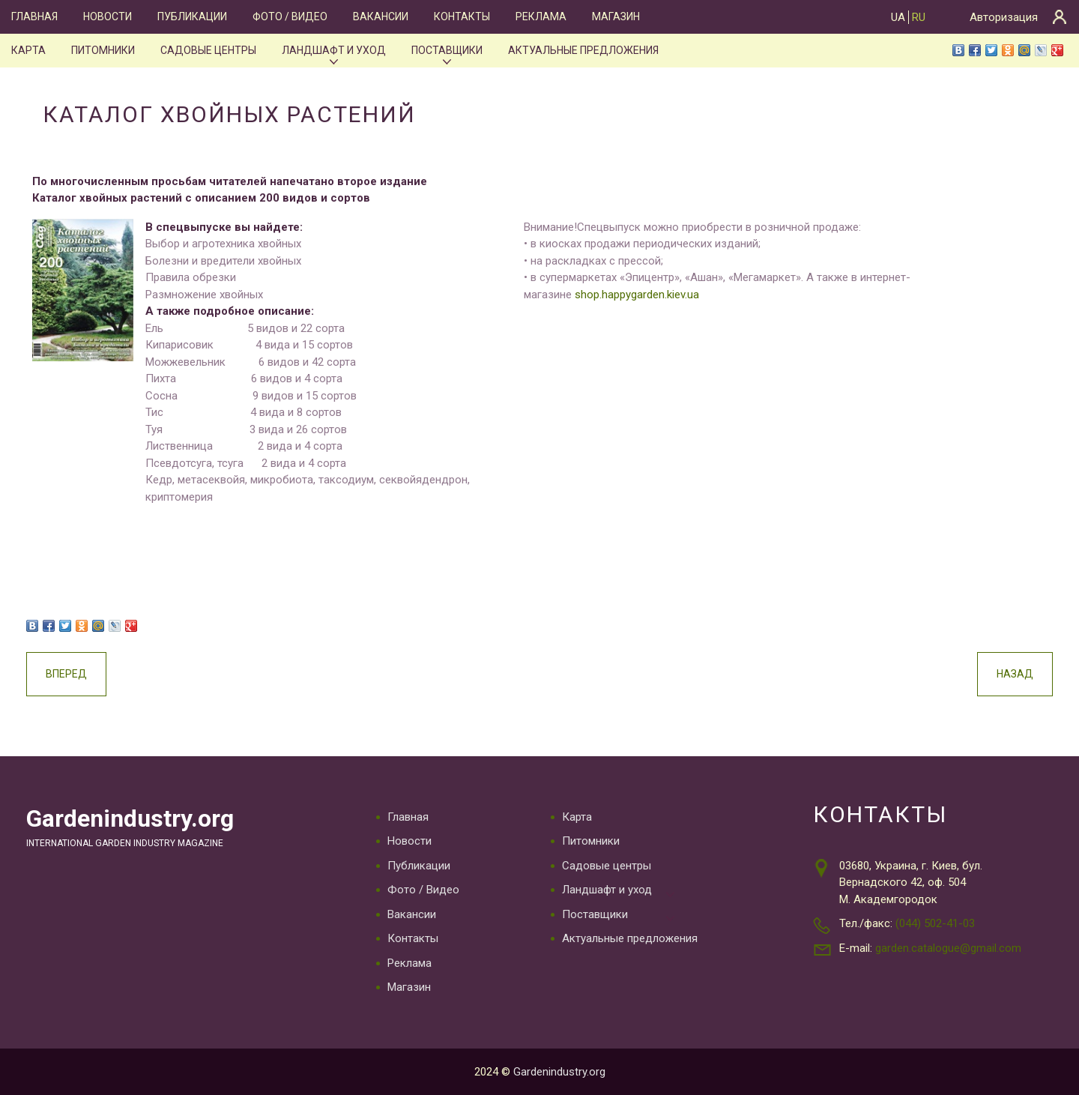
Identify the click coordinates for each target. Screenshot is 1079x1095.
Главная (34, 16)
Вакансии (380, 16)
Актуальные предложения (583, 50)
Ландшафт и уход (334, 50)
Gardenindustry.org (130, 819)
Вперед (66, 674)
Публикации (192, 16)
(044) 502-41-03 (935, 923)
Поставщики (447, 50)
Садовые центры (208, 50)
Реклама (541, 16)
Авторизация (1004, 17)
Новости (107, 16)
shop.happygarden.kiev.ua (637, 294)
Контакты (462, 16)
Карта (28, 50)
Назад (1015, 674)
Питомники (103, 50)
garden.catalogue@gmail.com (948, 948)
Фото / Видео (290, 16)
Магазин (616, 16)
